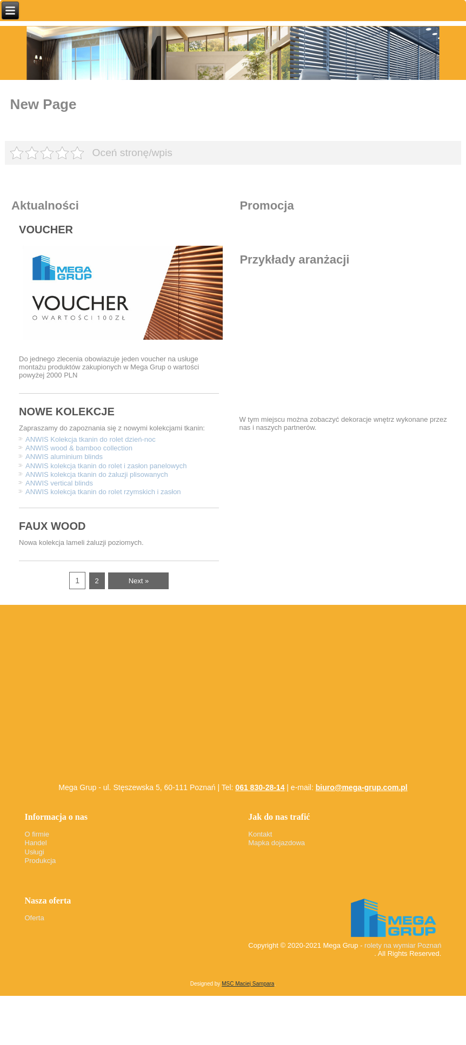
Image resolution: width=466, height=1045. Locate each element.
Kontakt (260, 834)
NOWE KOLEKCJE (67, 411)
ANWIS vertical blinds (59, 483)
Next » (139, 581)
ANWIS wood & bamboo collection (78, 448)
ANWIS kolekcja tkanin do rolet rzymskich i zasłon (103, 492)
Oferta (34, 918)
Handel (36, 843)
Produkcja (40, 861)
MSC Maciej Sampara (248, 984)
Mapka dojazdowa (276, 843)
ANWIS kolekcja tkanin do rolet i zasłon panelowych (106, 466)
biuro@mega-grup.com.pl (362, 787)
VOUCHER (46, 229)
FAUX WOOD (52, 526)
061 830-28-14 (259, 787)
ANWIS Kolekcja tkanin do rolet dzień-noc (90, 439)
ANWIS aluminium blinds (64, 457)
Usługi (34, 852)
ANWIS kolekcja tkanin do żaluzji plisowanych (96, 474)
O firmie (37, 834)
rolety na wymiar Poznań (402, 945)
